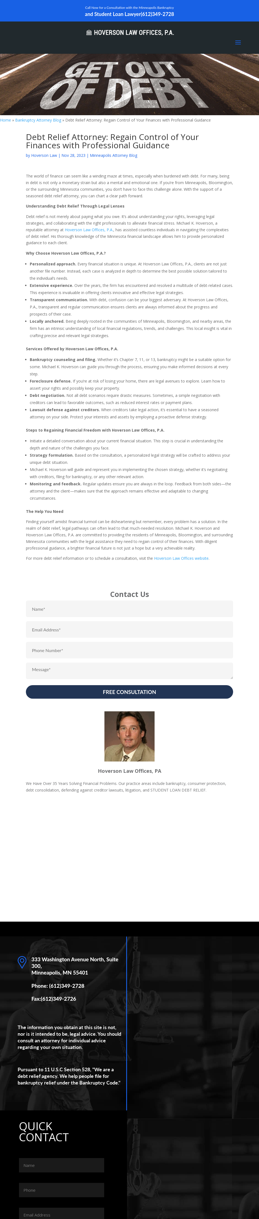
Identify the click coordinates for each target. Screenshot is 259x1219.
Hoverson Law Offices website (181, 558)
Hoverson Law (44, 155)
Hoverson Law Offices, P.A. (89, 229)
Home (5, 120)
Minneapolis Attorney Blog (113, 155)
